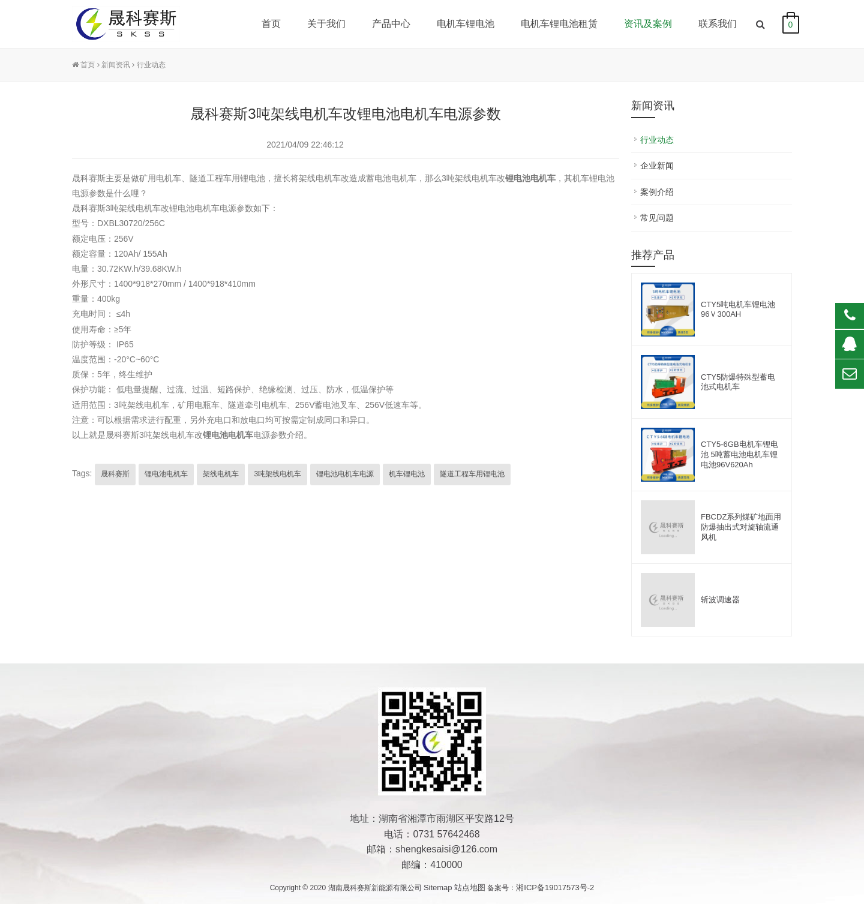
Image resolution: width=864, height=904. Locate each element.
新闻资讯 (115, 65)
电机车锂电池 (465, 24)
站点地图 (469, 887)
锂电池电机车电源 (345, 474)
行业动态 (151, 65)
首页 (271, 24)
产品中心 (391, 24)
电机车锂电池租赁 (559, 24)
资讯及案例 (648, 24)
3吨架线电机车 (277, 474)
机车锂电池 (407, 474)
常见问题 (657, 218)
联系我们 (717, 24)
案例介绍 (657, 192)
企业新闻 (657, 165)
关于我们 (326, 24)
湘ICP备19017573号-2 (555, 887)
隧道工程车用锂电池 (472, 474)
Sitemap (438, 887)
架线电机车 (221, 474)
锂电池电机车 (228, 435)
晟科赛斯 (115, 474)
